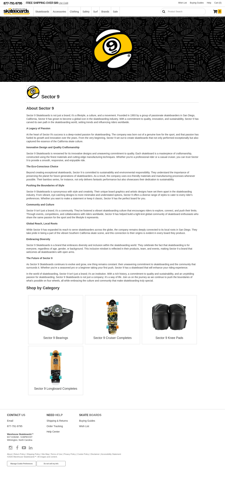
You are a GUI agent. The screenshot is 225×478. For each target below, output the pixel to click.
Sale (115, 11)
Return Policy (19, 454)
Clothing (74, 11)
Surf (95, 11)
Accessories (59, 11)
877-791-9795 (13, 3)
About (9, 454)
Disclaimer (95, 454)
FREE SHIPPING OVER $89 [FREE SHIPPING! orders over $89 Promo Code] (47, 2)
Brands (105, 11)
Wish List (182, 3)
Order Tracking (55, 425)
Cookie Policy (83, 454)
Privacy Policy (70, 454)
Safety (85, 11)
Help (209, 3)
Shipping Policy (33, 454)
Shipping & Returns (57, 420)
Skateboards (42, 11)
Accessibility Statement (111, 454)
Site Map (45, 454)
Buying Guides (197, 3)
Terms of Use (56, 454)
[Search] (183, 11)
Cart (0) (217, 3)
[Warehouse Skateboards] (19, 11)
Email (10, 420)
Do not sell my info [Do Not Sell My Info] (51, 463)
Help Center (53, 431)
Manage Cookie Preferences (21, 463)
